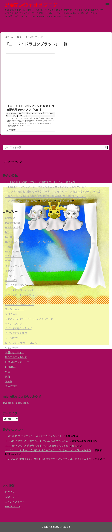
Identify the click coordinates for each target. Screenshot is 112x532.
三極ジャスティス (14, 352)
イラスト (10, 270)
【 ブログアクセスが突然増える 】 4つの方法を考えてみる (36, 440)
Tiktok (9, 246)
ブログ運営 (11, 314)
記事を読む (11, 129)
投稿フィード (12, 496)
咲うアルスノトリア (16, 357)
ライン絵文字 (12, 338)
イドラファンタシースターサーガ (23, 266)
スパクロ (10, 299)
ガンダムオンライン (16, 275)
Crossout (10, 218)
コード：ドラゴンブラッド (42, 113)
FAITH (8, 237)
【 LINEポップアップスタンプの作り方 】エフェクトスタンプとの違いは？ (45, 186)
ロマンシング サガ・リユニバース (23, 343)
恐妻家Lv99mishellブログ (31, 4)
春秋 (74, 445)
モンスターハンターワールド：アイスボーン (29, 318)
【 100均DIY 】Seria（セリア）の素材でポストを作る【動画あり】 (41, 182)
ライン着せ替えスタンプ (18, 328)
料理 (7, 371)
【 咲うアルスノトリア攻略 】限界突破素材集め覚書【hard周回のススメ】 (45, 196)
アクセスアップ (13, 256)
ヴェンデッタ (12, 347)
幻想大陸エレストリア (17, 362)
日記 (7, 376)
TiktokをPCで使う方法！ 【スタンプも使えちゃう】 (33, 436)
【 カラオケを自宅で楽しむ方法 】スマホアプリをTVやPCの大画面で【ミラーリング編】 (53, 191)
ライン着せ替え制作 (16, 333)
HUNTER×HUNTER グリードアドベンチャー (29, 242)
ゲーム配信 (25, 113)
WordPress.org (13, 506)
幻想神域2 (10, 367)
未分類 (8, 381)
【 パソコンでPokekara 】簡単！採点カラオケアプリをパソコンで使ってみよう (48, 450)
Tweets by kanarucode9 (16, 402)
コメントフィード (14, 501)
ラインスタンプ (13, 323)
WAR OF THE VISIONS (17, 251)
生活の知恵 (11, 386)
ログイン (10, 492)
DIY (7, 232)
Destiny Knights (14, 222)
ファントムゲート (14, 309)
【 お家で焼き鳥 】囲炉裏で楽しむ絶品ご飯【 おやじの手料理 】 (40, 201)
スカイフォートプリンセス (19, 294)
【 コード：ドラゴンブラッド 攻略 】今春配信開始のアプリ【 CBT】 (30, 107)
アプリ (8, 261)
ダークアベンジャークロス (19, 304)
